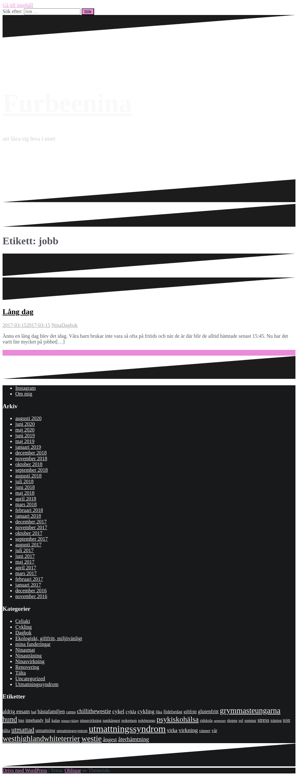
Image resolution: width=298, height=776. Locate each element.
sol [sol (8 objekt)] (241, 720)
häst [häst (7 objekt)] (21, 720)
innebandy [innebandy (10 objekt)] (35, 720)
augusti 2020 (28, 418)
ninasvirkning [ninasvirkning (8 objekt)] (90, 720)
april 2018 (25, 498)
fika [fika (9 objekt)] (159, 711)
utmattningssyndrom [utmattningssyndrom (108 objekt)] (127, 729)
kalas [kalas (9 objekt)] (55, 720)
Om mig (23, 393)
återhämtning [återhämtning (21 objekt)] (133, 739)
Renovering (27, 667)
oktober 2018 (28, 464)
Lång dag (18, 311)
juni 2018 (25, 487)
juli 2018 (24, 481)
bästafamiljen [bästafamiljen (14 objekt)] (51, 711)
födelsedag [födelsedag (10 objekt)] (172, 711)
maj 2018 (24, 493)
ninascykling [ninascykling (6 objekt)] (69, 720)
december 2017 (31, 521)
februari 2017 (29, 579)
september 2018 (31, 470)
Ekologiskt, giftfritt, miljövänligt (48, 638)
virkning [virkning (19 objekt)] (188, 730)
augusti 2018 (28, 475)
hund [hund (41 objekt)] (10, 719)
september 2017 (31, 539)
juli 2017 (24, 550)
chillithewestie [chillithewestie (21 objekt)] (94, 711)
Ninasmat (25, 650)
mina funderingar (33, 644)
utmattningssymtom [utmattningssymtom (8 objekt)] (71, 730)
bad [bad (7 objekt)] (33, 712)
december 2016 (31, 590)
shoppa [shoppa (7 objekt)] (232, 720)
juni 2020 (25, 424)
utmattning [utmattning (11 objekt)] (45, 730)
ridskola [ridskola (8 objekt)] (206, 720)
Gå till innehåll (18, 5)
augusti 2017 (28, 544)
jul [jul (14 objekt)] (47, 720)
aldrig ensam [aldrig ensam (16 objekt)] (16, 711)
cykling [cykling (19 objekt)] (146, 711)
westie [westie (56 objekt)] (91, 738)
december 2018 (31, 452)
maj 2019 (24, 441)
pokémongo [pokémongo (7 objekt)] (146, 720)
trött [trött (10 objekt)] (286, 720)
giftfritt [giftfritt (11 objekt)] (190, 711)
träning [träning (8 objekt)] (276, 720)
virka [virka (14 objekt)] (172, 730)
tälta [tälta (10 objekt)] (6, 730)
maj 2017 (24, 562)
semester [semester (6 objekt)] (220, 720)
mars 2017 (26, 573)
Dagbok (69, 325)
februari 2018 (29, 510)
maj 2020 (24, 429)
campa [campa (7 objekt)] (71, 712)
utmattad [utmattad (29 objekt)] (22, 729)
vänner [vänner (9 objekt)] (204, 730)
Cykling (23, 627)
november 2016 (31, 596)
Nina (56, 325)
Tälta (20, 673)
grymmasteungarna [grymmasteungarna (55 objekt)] (250, 710)
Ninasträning (28, 655)
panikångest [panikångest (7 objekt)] (111, 720)
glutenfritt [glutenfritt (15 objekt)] (208, 711)
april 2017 (25, 567)
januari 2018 (28, 516)
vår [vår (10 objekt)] (214, 730)
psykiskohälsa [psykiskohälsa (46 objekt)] (178, 719)
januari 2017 (28, 585)
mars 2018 (26, 504)
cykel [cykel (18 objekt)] (118, 711)
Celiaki (22, 621)
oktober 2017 (28, 533)
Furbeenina (67, 103)
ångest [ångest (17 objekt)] (110, 739)
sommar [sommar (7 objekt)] (250, 720)
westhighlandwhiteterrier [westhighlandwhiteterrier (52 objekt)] (41, 738)
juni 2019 (25, 435)
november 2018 (31, 458)
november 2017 (31, 527)
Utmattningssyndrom (36, 684)
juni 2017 (25, 556)
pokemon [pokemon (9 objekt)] (129, 720)
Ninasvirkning (30, 661)
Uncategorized (30, 678)
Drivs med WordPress (25, 770)
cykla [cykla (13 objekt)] (131, 711)
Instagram (25, 388)
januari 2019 (28, 447)
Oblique (72, 770)
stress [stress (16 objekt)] (263, 720)
